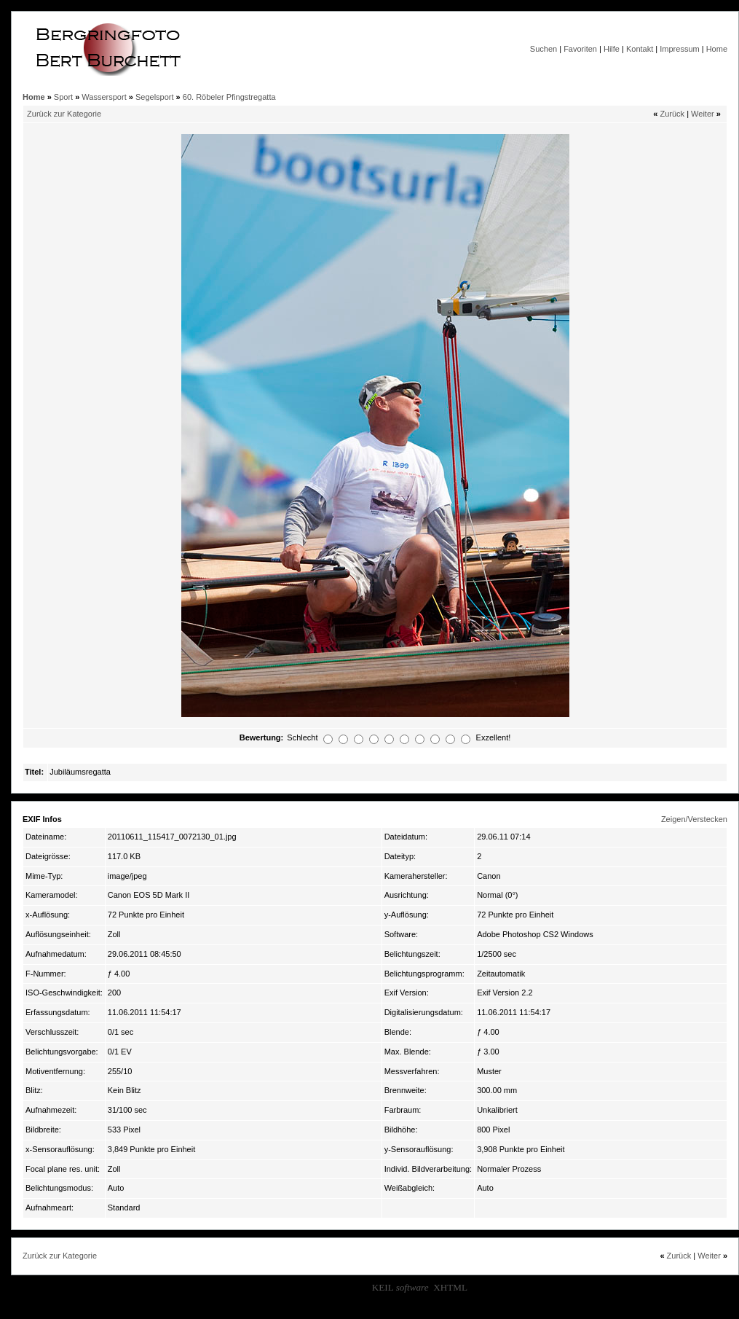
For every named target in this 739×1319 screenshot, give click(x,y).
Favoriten (580, 48)
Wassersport (104, 97)
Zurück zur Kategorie (64, 113)
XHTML (450, 1287)
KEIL (400, 1287)
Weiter (702, 113)
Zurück (672, 113)
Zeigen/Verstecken (694, 819)
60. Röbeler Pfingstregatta (229, 97)
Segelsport (154, 97)
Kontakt (639, 48)
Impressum (679, 48)
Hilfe (612, 48)
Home (716, 48)
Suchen (543, 48)
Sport (63, 97)
